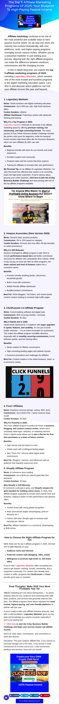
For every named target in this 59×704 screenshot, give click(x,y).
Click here (11, 624)
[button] (6, 697)
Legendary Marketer (12, 125)
